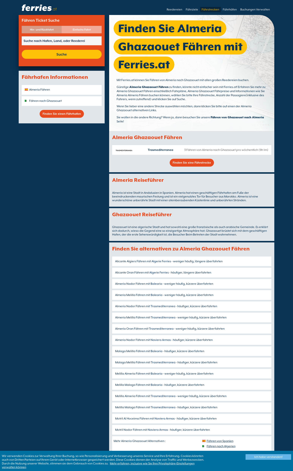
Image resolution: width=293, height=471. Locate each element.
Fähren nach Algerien (221, 446)
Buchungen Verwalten (255, 9)
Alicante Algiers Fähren (130, 261)
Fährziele (192, 9)
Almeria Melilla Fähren (130, 295)
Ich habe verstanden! (268, 457)
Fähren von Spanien (220, 441)
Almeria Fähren (39, 89)
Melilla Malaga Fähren (130, 385)
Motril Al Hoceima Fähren (132, 418)
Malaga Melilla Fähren (130, 351)
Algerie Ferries (161, 261)
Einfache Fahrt (82, 29)
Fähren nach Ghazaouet (45, 101)
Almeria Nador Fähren (130, 283)
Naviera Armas (161, 340)
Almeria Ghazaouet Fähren (149, 87)
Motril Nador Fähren (128, 430)
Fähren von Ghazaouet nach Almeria (237, 117)
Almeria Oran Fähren (129, 328)
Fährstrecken (210, 9)
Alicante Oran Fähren (129, 272)
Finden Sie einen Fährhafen (62, 114)
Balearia (156, 283)
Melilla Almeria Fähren (130, 373)
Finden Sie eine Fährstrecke (192, 162)
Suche (61, 54)
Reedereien (174, 9)
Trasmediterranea (160, 150)
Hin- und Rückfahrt (42, 29)
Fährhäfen (230, 9)
